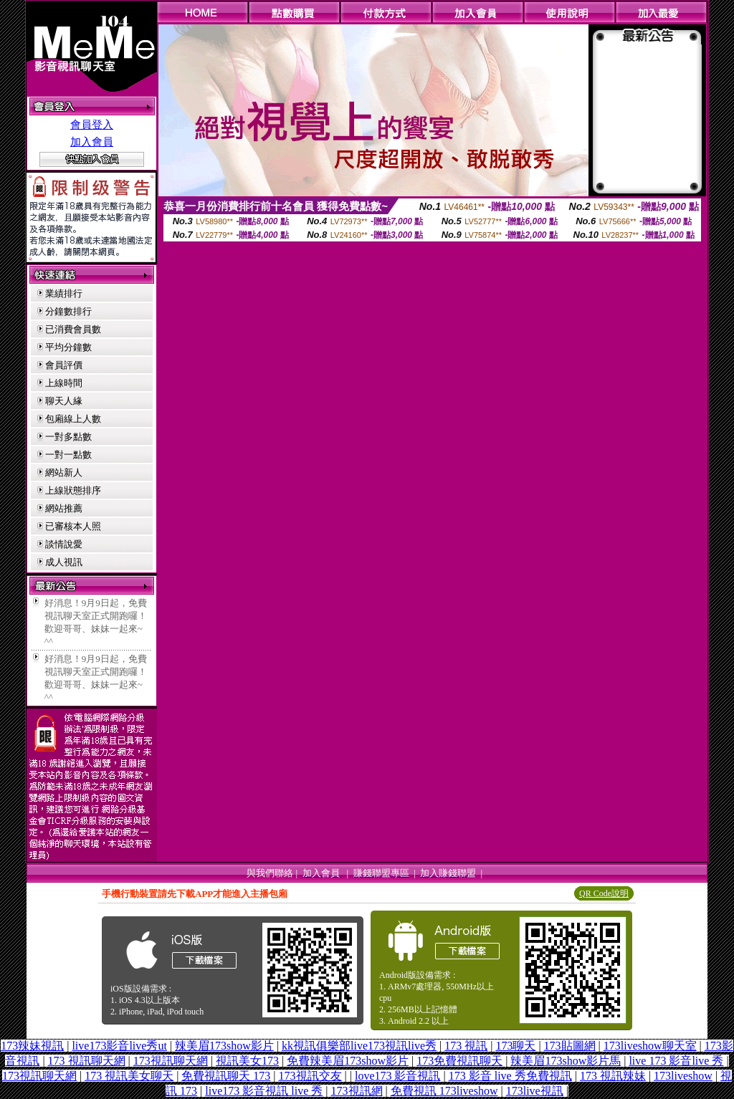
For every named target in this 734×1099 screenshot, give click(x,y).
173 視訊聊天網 (86, 1061)
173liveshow (683, 1076)
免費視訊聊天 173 (225, 1076)
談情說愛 (63, 544)
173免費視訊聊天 (459, 1061)
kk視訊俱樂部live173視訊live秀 (359, 1046)
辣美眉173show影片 (224, 1046)
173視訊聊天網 (170, 1061)
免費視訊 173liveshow (444, 1091)
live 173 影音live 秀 (676, 1061)
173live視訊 (534, 1091)
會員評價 (63, 365)
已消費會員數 (73, 329)
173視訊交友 (310, 1076)
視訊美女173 (247, 1061)
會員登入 (91, 124)
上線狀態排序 (73, 490)
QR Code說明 (604, 893)
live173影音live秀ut (119, 1046)
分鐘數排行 (68, 311)
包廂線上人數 (73, 418)
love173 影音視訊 (398, 1076)
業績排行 (63, 293)
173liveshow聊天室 (650, 1046)
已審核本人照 (73, 526)
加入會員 (91, 142)
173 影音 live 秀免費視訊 (510, 1076)
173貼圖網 (570, 1046)
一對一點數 (68, 454)
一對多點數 (68, 436)
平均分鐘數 (68, 347)
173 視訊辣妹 (613, 1076)
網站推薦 (63, 508)
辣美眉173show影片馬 (565, 1061)
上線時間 (63, 383)
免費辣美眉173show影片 (348, 1061)
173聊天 (515, 1046)
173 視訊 (465, 1046)
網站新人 (63, 472)
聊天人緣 (63, 400)
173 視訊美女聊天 (129, 1076)
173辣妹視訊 (32, 1046)
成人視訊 (63, 562)
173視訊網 (357, 1091)
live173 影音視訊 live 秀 (264, 1091)
